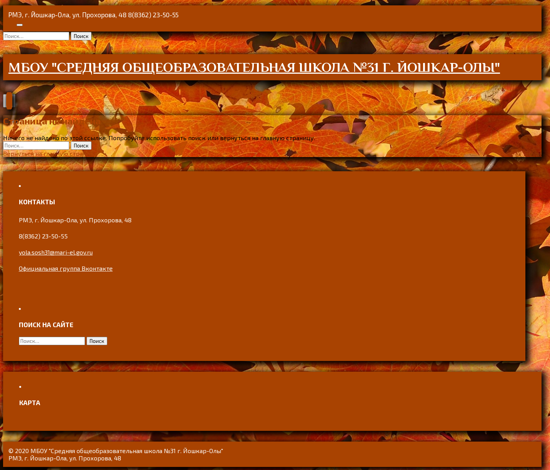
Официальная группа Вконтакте (66, 268)
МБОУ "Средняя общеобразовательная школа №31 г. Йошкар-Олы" (254, 67)
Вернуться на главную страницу (50, 153)
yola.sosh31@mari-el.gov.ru (56, 252)
